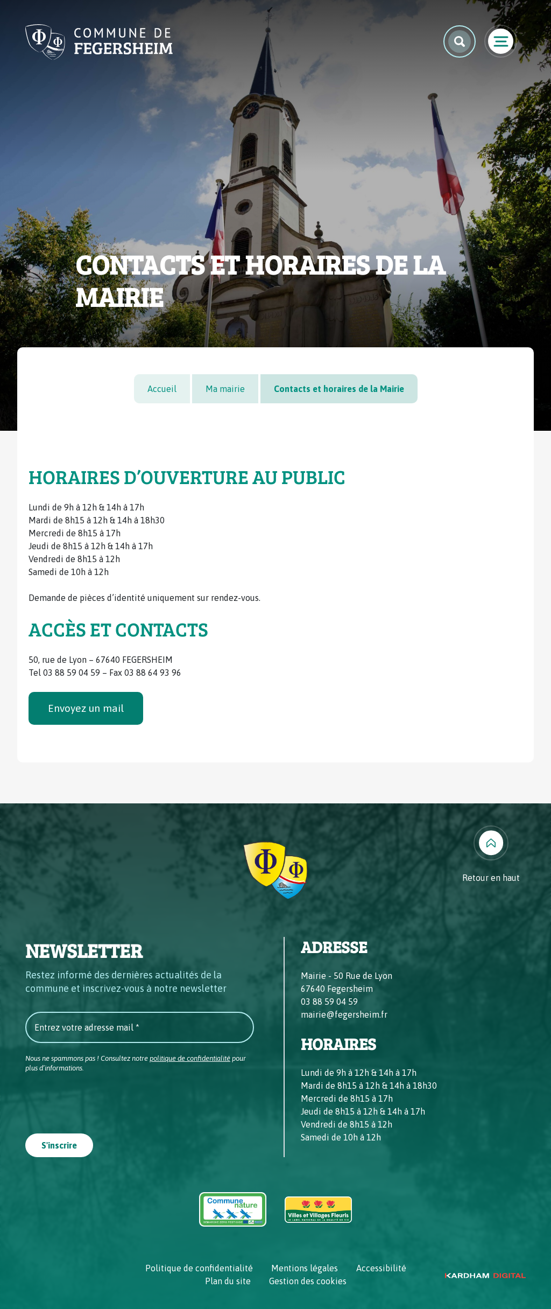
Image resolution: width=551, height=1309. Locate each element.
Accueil (161, 389)
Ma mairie (225, 389)
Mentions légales (304, 1268)
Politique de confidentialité (199, 1268)
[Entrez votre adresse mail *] (139, 1027)
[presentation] (107, 1100)
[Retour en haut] (491, 855)
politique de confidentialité (190, 1058)
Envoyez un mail (86, 708)
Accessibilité (381, 1268)
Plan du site (228, 1281)
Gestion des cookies (308, 1281)
